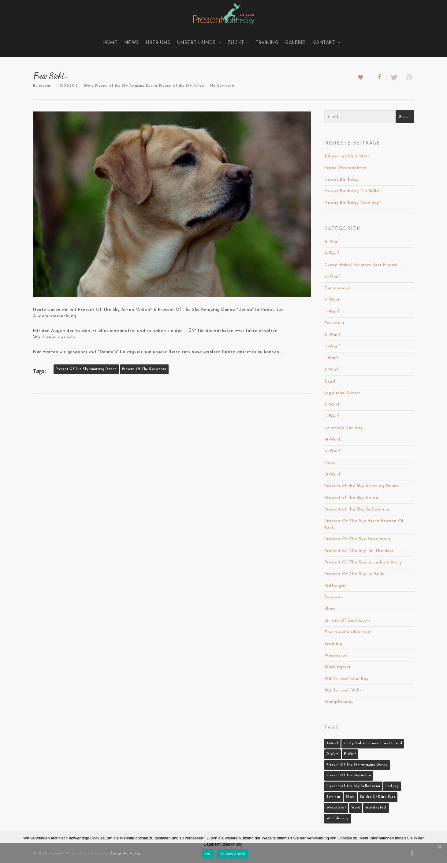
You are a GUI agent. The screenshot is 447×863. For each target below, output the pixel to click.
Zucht (239, 43)
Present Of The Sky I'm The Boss (359, 550)
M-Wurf (332, 439)
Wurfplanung (338, 702)
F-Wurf (331, 311)
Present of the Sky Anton (181, 86)
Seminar (333, 597)
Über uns (158, 43)
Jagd (329, 381)
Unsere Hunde (199, 43)
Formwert (334, 323)
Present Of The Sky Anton (144, 369)
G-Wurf (332, 335)
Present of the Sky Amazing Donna (126, 86)
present (45, 86)
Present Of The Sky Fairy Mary (357, 539)
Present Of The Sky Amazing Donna (86, 369)
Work (355, 807)
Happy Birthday (341, 179)
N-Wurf (332, 451)
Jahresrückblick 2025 (347, 156)
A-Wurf (332, 241)
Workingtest (337, 667)
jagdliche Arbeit (342, 393)
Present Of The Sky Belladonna (353, 786)
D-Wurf (332, 276)
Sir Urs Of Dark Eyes (377, 797)
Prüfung (392, 786)
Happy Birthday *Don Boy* (352, 203)
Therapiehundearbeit (347, 632)
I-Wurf (331, 358)
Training (266, 43)
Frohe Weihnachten (345, 168)
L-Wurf (331, 416)
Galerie (295, 43)
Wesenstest (336, 655)
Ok (207, 854)
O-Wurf (332, 474)
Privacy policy (232, 854)
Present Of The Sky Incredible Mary (363, 562)
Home (110, 43)
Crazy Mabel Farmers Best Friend (360, 265)
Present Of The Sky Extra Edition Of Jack (364, 524)
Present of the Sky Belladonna (357, 509)
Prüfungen (335, 585)
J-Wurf (331, 369)
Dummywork (337, 288)
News (132, 43)
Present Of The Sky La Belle (354, 574)
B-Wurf (331, 253)
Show (329, 609)
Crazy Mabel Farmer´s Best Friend (373, 743)
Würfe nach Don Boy (346, 678)
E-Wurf (332, 300)
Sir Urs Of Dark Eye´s (347, 620)
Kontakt (326, 43)
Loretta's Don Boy (343, 428)
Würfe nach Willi (342, 690)
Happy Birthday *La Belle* (352, 191)
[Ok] (439, 847)
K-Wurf (332, 404)
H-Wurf (332, 346)
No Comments (222, 86)
